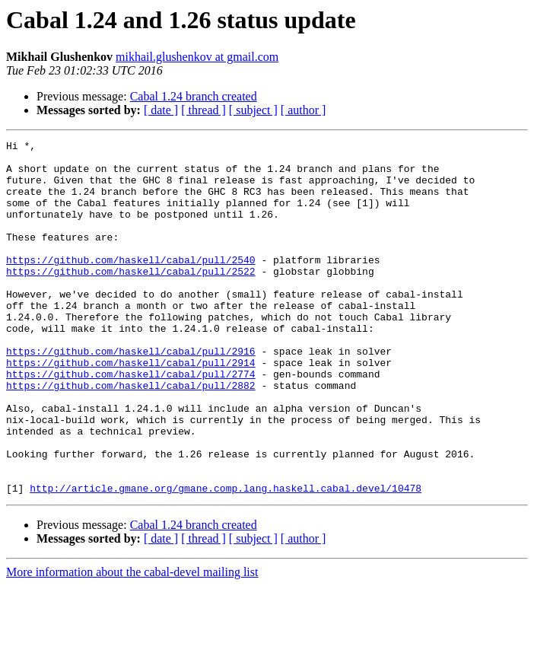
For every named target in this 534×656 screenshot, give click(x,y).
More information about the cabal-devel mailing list (132, 642)
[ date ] (161, 109)
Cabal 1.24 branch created (193, 96)
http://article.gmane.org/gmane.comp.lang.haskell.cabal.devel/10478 (225, 558)
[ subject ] (253, 109)
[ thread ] (203, 109)
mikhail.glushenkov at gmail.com (197, 56)
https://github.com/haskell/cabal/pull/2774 (131, 421)
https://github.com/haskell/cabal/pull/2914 (131, 408)
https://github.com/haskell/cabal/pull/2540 (131, 284)
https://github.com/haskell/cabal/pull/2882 (131, 435)
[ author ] (303, 109)
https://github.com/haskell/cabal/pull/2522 (131, 298)
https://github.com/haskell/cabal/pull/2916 (131, 394)
